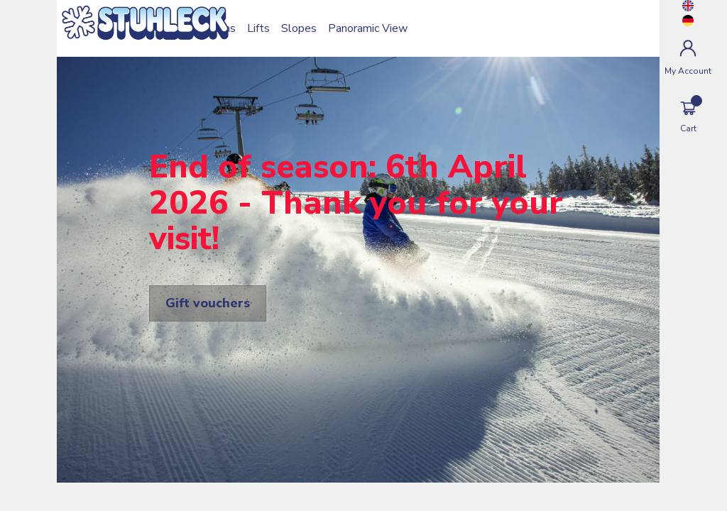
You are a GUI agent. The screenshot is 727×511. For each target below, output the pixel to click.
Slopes (299, 28)
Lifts (258, 28)
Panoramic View (368, 28)
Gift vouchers (207, 303)
